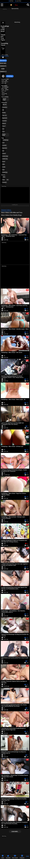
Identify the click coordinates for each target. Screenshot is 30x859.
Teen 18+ (4, 115)
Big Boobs (4, 118)
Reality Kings (4, 99)
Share (2, 68)
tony (3, 169)
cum (3, 142)
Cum (3, 131)
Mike (4, 176)
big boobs (4, 148)
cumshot (4, 145)
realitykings (5, 140)
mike (3, 164)
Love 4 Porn (18, 1)
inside (3, 167)
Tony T (4, 126)
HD (3, 110)
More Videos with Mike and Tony (11, 212)
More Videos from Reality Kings (11, 215)
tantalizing (4, 172)
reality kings (5, 156)
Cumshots (4, 107)
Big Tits (4, 104)
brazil (3, 161)
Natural (4, 123)
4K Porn (11, 1)
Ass (3, 128)
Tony (3, 179)
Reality (4, 112)
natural (4, 153)
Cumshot (4, 120)
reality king (4, 158)
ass (3, 150)
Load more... (15, 831)
